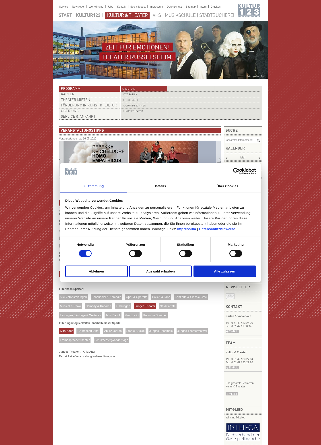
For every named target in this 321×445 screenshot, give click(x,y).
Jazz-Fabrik (129, 95)
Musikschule (180, 15)
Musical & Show (70, 306)
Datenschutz (174, 6)
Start (65, 15)
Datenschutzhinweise (217, 229)
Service (63, 6)
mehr (233, 393)
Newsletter (78, 6)
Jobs (110, 6)
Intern (203, 6)
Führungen (123, 306)
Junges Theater (132, 111)
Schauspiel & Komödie (106, 297)
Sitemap (191, 6)
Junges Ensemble (161, 331)
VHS (157, 15)
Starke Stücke (135, 331)
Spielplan (128, 89)
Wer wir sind (96, 6)
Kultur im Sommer (134, 106)
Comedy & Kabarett (98, 306)
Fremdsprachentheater (75, 340)
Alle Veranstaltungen (73, 297)
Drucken (216, 6)
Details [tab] (160, 186)
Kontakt (121, 6)
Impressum (186, 229)
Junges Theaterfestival (192, 331)
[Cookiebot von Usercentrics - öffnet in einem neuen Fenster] (236, 171)
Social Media (138, 6)
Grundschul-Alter (88, 331)
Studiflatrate (167, 306)
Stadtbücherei (216, 15)
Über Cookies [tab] (227, 186)
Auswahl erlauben (160, 271)
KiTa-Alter (66, 331)
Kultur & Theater (127, 15)
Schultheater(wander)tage (111, 340)
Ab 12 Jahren (112, 331)
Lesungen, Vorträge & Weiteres (80, 315)
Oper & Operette (137, 297)
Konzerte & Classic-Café (191, 297)
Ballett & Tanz (161, 297)
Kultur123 (88, 15)
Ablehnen (96, 271)
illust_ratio (130, 100)
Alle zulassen (224, 271)
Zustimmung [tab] (94, 186)
